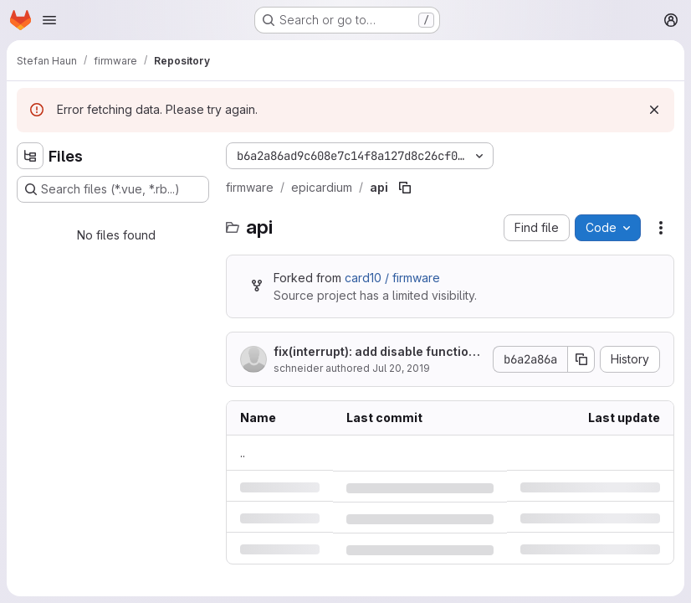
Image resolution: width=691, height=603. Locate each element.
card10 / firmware (392, 278)
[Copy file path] (405, 187)
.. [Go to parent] (242, 453)
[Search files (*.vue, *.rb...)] (113, 189)
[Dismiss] (654, 110)
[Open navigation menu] (49, 20)
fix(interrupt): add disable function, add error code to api (377, 352)
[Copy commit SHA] (581, 359)
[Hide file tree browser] (30, 155)
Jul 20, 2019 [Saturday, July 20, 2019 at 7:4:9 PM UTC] (401, 368)
